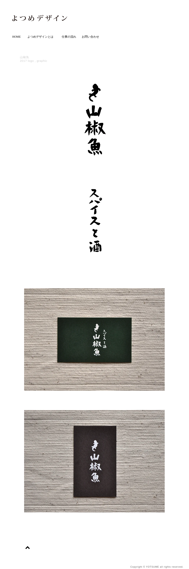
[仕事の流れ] (69, 37)
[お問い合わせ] (90, 37)
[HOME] (16, 37)
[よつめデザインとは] (40, 37)
